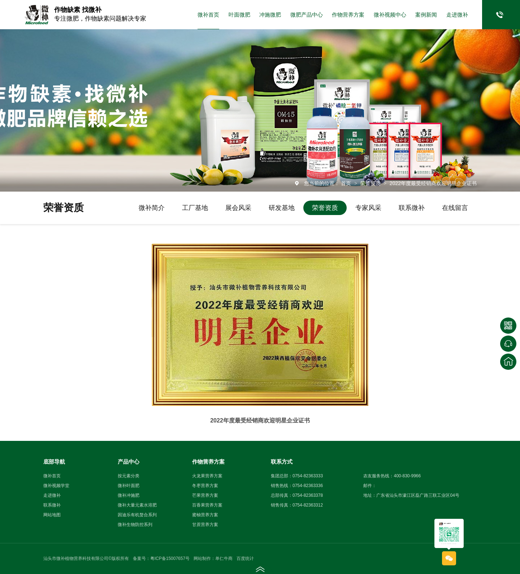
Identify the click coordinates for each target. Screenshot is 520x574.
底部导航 (54, 462)
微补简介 (152, 207)
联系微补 (412, 207)
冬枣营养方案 (205, 485)
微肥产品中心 (306, 15)
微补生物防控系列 (135, 524)
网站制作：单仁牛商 (213, 558)
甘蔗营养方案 (205, 524)
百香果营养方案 (207, 505)
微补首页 (208, 15)
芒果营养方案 (205, 495)
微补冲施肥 (128, 495)
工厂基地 (195, 207)
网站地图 (52, 514)
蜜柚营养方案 (205, 514)
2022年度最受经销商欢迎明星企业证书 (433, 183)
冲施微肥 (270, 15)
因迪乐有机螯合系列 (137, 514)
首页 (346, 183)
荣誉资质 (371, 183)
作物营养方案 (348, 15)
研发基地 (282, 207)
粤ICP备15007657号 (170, 558)
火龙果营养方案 (207, 475)
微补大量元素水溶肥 (137, 505)
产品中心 (128, 462)
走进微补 (457, 15)
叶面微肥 (239, 15)
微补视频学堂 (56, 485)
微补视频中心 (390, 15)
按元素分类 (128, 475)
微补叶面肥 (128, 485)
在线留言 (455, 207)
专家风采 (368, 207)
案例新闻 (426, 15)
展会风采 (238, 207)
